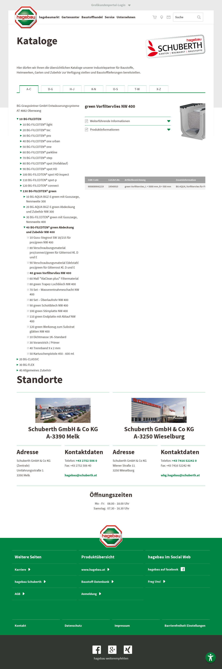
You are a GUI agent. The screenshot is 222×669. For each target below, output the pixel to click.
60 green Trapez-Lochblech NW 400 (53, 284)
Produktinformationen (104, 129)
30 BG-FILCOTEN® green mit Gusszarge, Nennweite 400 (51, 219)
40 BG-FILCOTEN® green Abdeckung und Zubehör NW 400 (50, 229)
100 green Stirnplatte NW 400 (49, 311)
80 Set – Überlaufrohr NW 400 (49, 300)
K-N (93, 89)
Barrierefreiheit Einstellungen (185, 626)
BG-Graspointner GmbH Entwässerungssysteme (48, 108)
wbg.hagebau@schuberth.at (180, 475)
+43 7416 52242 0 (184, 461)
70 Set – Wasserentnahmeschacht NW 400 (54, 292)
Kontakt (20, 626)
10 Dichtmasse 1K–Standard (48, 337)
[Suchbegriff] (188, 17)
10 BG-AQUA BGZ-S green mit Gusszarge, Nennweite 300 (52, 199)
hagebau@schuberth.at (81, 475)
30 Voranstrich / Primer (44, 342)
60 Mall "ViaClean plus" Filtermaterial (54, 278)
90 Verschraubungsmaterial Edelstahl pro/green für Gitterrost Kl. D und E (54, 265)
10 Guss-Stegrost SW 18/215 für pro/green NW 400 (50, 240)
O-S (115, 89)
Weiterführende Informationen (110, 121)
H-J (72, 89)
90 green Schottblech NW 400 (49, 305)
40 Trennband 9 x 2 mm (45, 348)
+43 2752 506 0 (86, 461)
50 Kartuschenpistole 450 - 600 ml (52, 354)
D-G (50, 89)
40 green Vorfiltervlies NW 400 (50, 273)
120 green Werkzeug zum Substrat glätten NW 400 (52, 329)
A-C (29, 89)
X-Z (159, 89)
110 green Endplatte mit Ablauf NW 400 (52, 318)
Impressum (122, 626)
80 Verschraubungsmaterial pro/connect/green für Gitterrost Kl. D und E (54, 252)
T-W (137, 89)
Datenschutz (73, 626)
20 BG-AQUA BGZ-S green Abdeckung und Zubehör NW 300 (50, 209)
